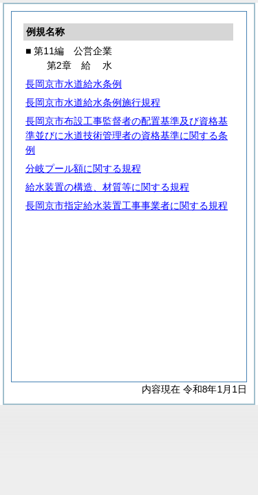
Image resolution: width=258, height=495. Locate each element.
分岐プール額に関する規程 (83, 168)
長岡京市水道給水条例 (73, 83)
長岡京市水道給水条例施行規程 (92, 102)
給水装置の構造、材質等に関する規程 (107, 187)
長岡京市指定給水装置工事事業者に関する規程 (126, 205)
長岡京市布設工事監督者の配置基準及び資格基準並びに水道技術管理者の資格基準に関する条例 (126, 135)
